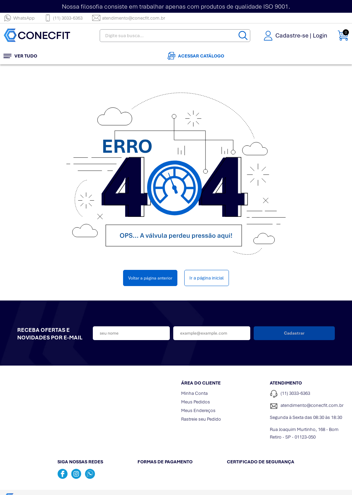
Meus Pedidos (195, 402)
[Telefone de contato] (309, 394)
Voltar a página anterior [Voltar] (150, 278)
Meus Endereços (198, 410)
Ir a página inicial (206, 278)
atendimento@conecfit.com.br (128, 18)
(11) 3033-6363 (63, 17)
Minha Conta (194, 393)
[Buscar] (243, 35)
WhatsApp (19, 18)
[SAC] (309, 406)
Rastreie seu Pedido (201, 419)
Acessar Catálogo (195, 56)
